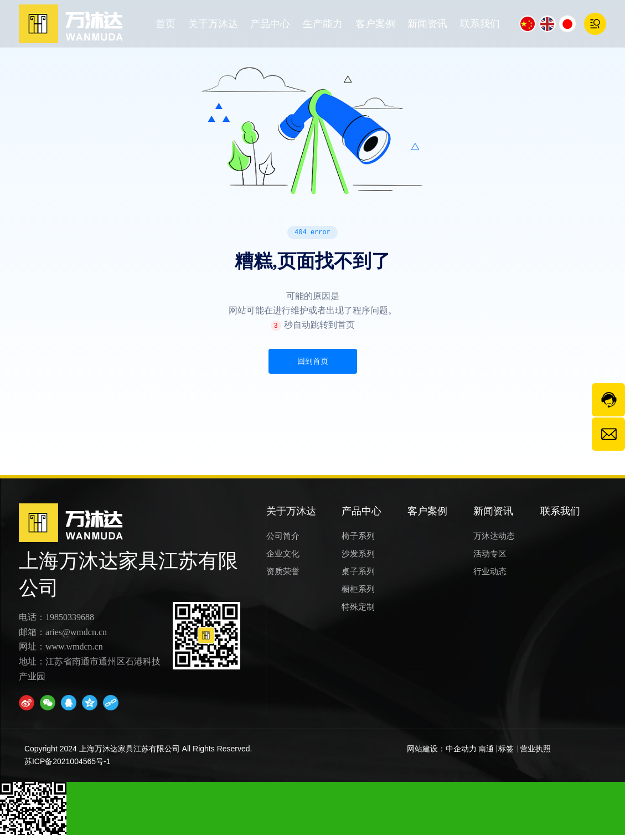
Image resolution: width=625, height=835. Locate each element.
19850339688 (69, 617)
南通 (486, 749)
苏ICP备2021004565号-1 (67, 761)
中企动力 (461, 749)
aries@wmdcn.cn (76, 632)
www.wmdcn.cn (74, 646)
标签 (506, 749)
